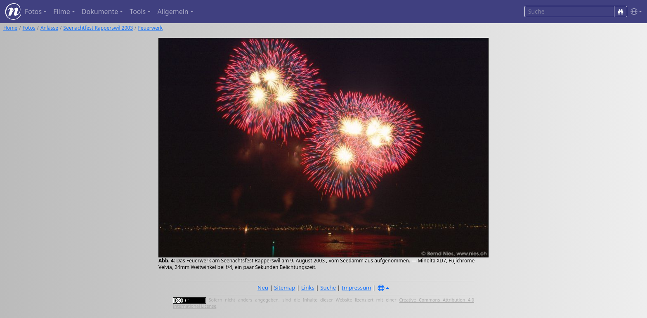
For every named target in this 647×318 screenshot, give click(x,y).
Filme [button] (61, 11)
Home (10, 27)
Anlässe (49, 27)
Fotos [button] (33, 11)
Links (307, 287)
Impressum (356, 287)
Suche (328, 287)
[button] (634, 11)
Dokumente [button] (100, 11)
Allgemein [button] (172, 11)
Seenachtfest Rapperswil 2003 (98, 27)
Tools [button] (138, 11)
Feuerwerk (150, 27)
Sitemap (284, 287)
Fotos (29, 27)
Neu (262, 287)
